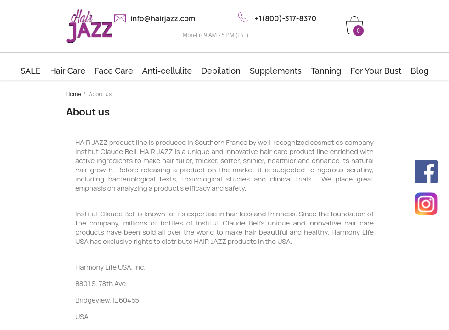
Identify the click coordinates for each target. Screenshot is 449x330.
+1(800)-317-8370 (285, 18)
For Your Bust (375, 71)
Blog (419, 71)
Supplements (276, 71)
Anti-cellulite (167, 71)
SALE (30, 71)
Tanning (326, 71)
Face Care (114, 71)
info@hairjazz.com (162, 18)
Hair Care (67, 71)
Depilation (221, 71)
